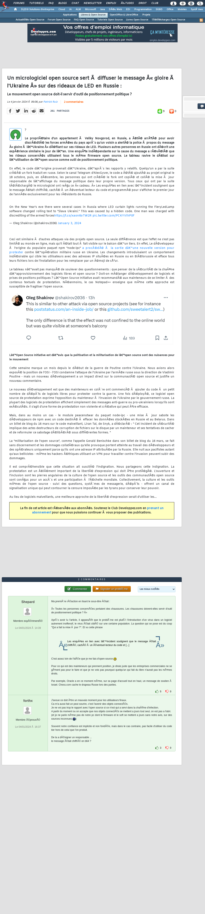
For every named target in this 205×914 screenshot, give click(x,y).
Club (154, 3)
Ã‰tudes (127, 3)
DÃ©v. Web (115, 9)
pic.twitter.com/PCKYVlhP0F (114, 216)
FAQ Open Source (84, 19)
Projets (146, 14)
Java (102, 9)
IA (70, 9)
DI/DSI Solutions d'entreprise (37, 9)
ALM (78, 9)
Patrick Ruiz (50, 102)
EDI (128, 9)
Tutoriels (36, 3)
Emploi (111, 3)
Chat (75, 3)
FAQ (51, 3)
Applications (70, 14)
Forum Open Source (59, 19)
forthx (28, 700)
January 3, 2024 (69, 223)
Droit (142, 3)
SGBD (159, 9)
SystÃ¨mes (197, 9)
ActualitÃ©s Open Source (30, 19)
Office (170, 9)
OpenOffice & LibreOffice (124, 14)
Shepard (28, 602)
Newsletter (92, 3)
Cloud (61, 9)
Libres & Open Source (93, 14)
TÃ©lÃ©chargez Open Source (168, 19)
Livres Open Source (137, 19)
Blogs (62, 3)
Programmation (143, 9)
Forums (19, 3)
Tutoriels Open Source (110, 19)
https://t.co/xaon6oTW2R (73, 216)
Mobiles (182, 9)
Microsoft (90, 9)
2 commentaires (73, 102)
